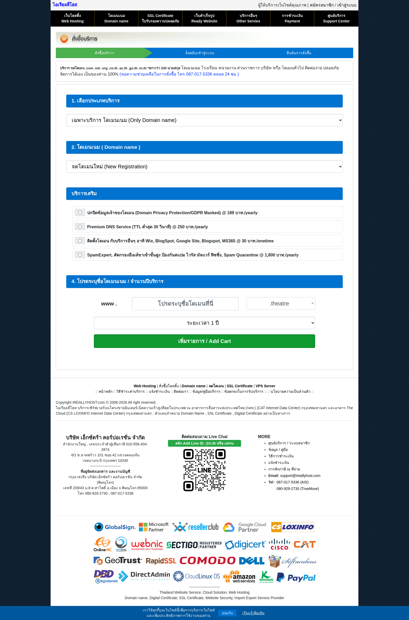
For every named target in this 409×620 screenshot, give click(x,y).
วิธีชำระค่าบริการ (130, 391)
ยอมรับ (227, 613)
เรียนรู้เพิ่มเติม (253, 613)
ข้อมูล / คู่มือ (278, 449)
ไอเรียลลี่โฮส (65, 4)
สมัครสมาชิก (322, 5)
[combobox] (280, 303)
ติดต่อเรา (181, 391)
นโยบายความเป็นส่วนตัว (290, 391)
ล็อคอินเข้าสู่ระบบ (199, 53)
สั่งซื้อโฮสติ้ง (169, 386)
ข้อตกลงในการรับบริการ (243, 391)
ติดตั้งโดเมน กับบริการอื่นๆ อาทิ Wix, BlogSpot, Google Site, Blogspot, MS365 (180, 241)
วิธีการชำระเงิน (281, 456)
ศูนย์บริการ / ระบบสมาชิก (289, 443)
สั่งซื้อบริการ (104, 53)
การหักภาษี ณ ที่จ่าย (284, 469)
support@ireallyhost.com (300, 476)
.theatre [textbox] (279, 303)
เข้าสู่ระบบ (346, 5)
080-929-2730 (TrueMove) (297, 489)
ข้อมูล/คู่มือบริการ (206, 391)
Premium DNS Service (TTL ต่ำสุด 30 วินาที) (147, 227)
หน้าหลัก (106, 391)
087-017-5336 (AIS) (292, 482)
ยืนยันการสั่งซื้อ (299, 53)
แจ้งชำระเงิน (159, 391)
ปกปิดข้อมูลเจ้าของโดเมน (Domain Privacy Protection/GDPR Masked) (172, 213)
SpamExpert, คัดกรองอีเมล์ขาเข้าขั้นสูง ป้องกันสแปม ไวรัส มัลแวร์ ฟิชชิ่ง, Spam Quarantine (193, 255)
